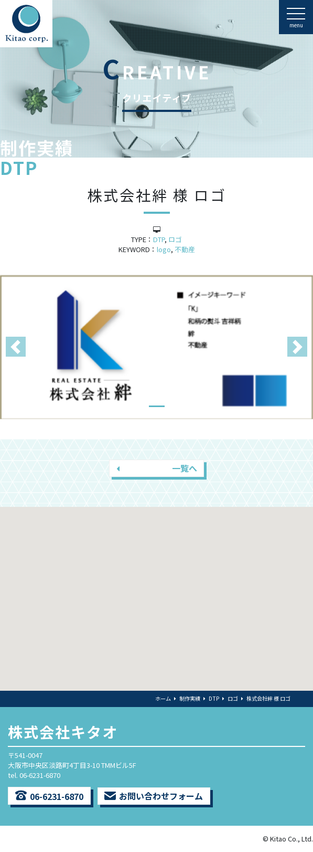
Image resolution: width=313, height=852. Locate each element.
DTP (159, 239)
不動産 (185, 249)
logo (164, 249)
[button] (15, 347)
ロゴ (175, 239)
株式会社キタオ (63, 731)
